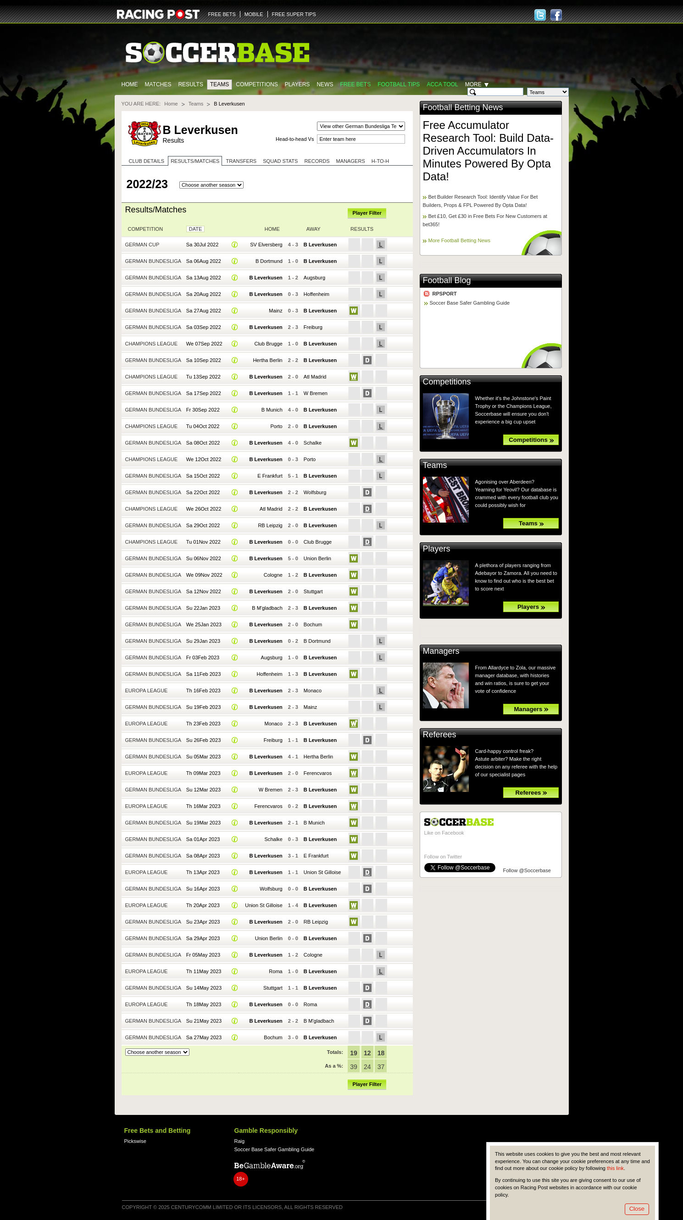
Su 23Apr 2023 (203, 922)
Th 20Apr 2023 (203, 905)
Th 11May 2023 (204, 971)
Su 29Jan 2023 (203, 641)
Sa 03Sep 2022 (203, 327)
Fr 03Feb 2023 (202, 657)
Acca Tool (442, 84)
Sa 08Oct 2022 (203, 443)
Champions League (151, 343)
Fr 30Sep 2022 (203, 409)
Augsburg (314, 277)
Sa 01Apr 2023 (203, 839)
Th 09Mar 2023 (203, 773)
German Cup (142, 244)
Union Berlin (317, 558)
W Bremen (316, 393)
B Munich (272, 409)
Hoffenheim (316, 294)
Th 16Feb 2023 (203, 690)
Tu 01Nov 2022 (203, 542)
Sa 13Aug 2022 (203, 277)
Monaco (313, 690)
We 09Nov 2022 (204, 575)
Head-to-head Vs (295, 139)
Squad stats (280, 161)
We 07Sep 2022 (204, 343)
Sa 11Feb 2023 (203, 674)
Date (195, 229)
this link (615, 1168)
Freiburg (313, 327)
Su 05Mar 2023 (203, 756)
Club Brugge (268, 343)
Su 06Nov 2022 (203, 558)
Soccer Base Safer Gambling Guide (470, 303)
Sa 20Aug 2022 (203, 294)
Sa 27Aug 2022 (203, 310)
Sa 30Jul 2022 (202, 244)
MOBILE (253, 14)
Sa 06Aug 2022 (203, 261)
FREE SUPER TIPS (294, 14)
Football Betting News (463, 107)
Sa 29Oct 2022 (203, 525)
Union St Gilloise (322, 872)
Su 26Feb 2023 (203, 740)
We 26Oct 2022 (203, 509)
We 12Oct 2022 (203, 459)
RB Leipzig (270, 525)
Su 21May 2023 (204, 1021)
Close (636, 1208)
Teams (219, 84)
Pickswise (135, 1141)
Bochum (313, 624)
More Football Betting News (459, 240)
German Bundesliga (153, 261)
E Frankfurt (270, 476)
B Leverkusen (320, 244)
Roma (275, 971)
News (325, 84)
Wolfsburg (315, 492)
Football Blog (447, 280)
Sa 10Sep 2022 (203, 360)
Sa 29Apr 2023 (203, 938)
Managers (350, 161)
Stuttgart (313, 591)
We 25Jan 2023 (204, 624)
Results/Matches (195, 161)
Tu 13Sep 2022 (203, 376)
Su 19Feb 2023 (203, 707)
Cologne (273, 575)
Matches (158, 84)
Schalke (313, 443)
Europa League (146, 690)
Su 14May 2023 (204, 988)
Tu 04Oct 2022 (203, 426)
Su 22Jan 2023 (203, 608)
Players (297, 84)
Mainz (275, 310)
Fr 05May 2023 (203, 955)
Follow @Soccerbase (527, 870)
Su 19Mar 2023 (203, 822)
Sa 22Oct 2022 (203, 492)
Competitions (257, 84)
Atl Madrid (315, 376)
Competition (145, 229)
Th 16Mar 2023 (203, 806)
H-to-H (380, 161)
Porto (276, 426)
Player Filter (367, 213)
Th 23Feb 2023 (203, 723)
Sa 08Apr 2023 (203, 855)
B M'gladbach (267, 608)
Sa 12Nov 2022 (203, 591)
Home (130, 84)
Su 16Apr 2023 (203, 888)
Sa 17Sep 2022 (203, 393)
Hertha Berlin (267, 360)
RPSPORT (445, 293)
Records (316, 161)
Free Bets (355, 84)
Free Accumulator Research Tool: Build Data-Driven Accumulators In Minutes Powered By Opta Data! (488, 151)
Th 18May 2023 (204, 1004)
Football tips (399, 84)
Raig (239, 1141)
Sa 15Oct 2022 (203, 476)
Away (313, 229)
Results (190, 84)
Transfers (241, 161)
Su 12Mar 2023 (203, 789)
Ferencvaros (318, 773)
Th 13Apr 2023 (203, 872)
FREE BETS (222, 14)
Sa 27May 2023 (204, 1037)
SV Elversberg (266, 244)
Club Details (147, 161)
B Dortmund (269, 261)
